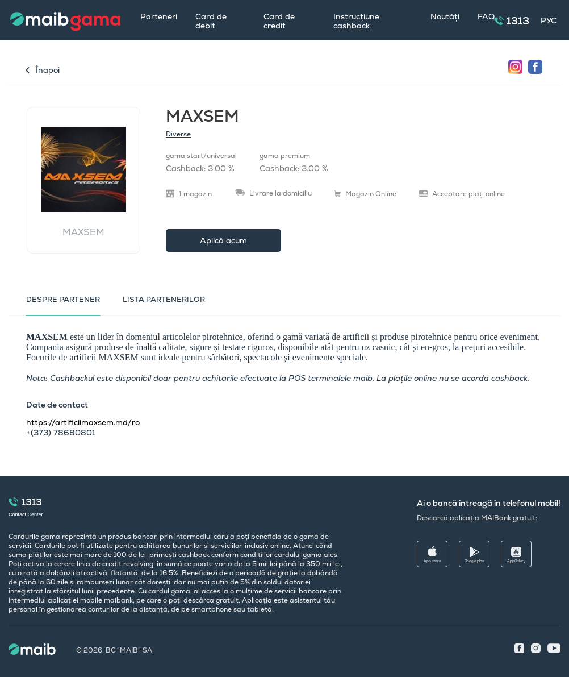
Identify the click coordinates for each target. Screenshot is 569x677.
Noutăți (444, 16)
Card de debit (211, 21)
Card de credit (279, 21)
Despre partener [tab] (63, 299)
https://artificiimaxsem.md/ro (83, 422)
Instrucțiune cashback (356, 21)
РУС (549, 20)
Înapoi (48, 69)
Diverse (178, 134)
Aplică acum (223, 240)
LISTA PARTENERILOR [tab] (164, 299)
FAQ (486, 16)
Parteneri (158, 16)
